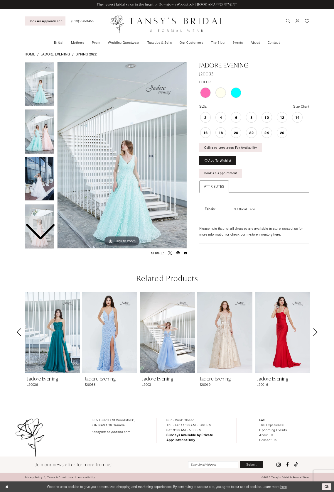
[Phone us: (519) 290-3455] (82, 21)
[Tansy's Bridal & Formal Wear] (167, 24)
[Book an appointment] (45, 21)
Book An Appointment (220, 173)
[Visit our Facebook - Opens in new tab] (287, 464)
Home (30, 54)
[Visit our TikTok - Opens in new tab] (296, 464)
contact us (290, 228)
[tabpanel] (122, 155)
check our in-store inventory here (255, 234)
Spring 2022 (86, 54)
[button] (297, 21)
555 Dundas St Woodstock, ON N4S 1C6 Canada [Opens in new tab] (113, 422)
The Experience (271, 425)
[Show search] (288, 21)
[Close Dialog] (7, 487)
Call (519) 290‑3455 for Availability (230, 147)
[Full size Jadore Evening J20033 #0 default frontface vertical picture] (122, 155)
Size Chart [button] (301, 106)
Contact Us (268, 440)
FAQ (262, 420)
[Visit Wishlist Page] (307, 21)
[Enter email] (213, 464)
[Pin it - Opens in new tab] (178, 253)
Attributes (214, 186)
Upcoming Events (273, 430)
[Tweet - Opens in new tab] (170, 253)
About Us (266, 435)
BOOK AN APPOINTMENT (217, 4)
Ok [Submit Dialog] (327, 486)
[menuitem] (45, 21)
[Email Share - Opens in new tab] (185, 252)
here (283, 486)
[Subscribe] (251, 464)
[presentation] (52, 332)
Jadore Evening (55, 54)
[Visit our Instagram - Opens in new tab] (278, 464)
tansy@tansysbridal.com (111, 432)
